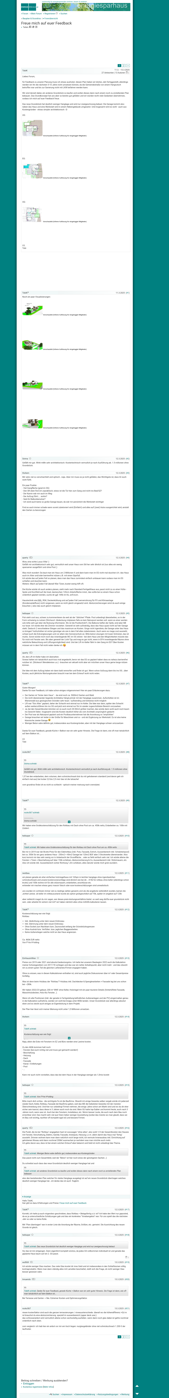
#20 (127, 1279)
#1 (127, 293)
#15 (127, 1085)
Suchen (63, 13)
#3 (127, 473)
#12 (127, 909)
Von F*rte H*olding (46, 1096)
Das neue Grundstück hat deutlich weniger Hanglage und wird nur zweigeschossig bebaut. (69, 1245)
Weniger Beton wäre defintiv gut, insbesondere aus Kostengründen (59, 1152)
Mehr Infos (48, 1387)
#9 (127, 800)
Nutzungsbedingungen (107, 1394)
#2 (127, 459)
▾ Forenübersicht (50, 18)
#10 (127, 836)
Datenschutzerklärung (84, 1394)
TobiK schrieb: (30, 847)
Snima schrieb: (30, 763)
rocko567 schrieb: (32, 812)
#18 (127, 1235)
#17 (127, 1209)
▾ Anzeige (26, 1196)
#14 (127, 1017)
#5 (127, 613)
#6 (127, 653)
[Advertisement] (75, 45)
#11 (127, 873)
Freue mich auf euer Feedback (73, 1203)
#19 (127, 1262)
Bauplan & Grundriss (32, 18)
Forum (24, 13)
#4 (127, 558)
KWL (39, 600)
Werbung (124, 1394)
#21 (127, 1308)
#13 (127, 958)
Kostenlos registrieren (32, 1387)
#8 (127, 752)
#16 (127, 1128)
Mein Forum (36, 13)
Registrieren (49, 13)
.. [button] (67, 773)
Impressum (66, 1394)
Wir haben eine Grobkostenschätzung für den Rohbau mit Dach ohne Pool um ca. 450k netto (70, 846)
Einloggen (27, 1383)
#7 (127, 683)
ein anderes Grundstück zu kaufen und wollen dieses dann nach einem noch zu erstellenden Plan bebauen (72, 1171)
